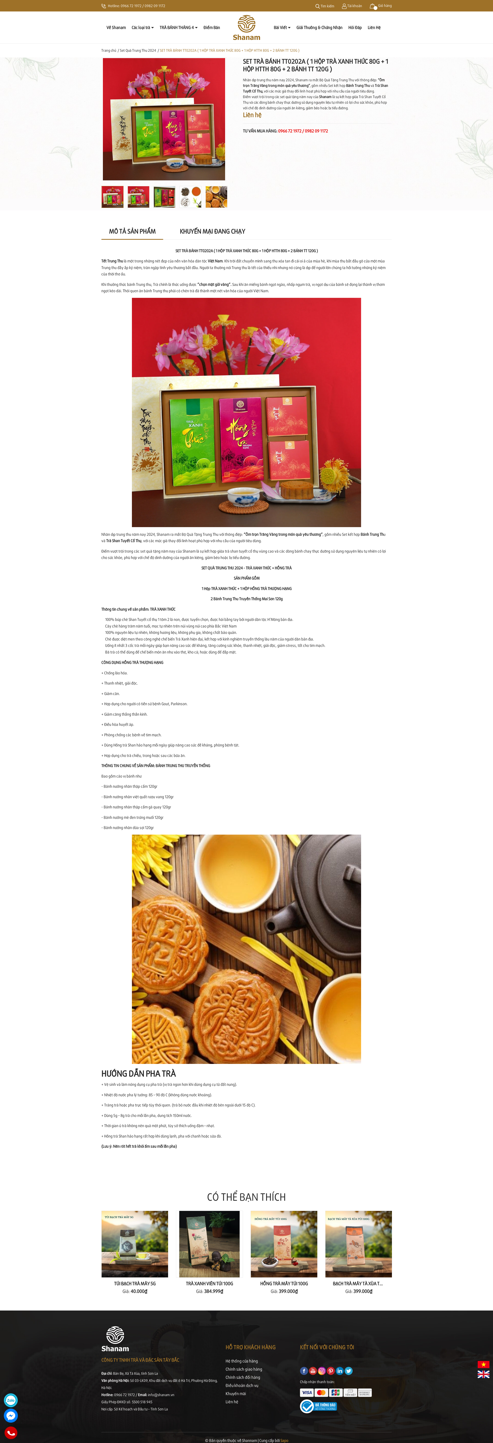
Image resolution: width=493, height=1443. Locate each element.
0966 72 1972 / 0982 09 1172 (143, 6)
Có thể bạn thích (246, 1196)
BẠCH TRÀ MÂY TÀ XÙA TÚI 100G (363, 1283)
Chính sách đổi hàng (243, 1377)
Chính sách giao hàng (244, 1369)
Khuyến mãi (236, 1393)
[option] (163, 119)
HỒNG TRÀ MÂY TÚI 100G (284, 1283)
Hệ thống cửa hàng (242, 1361)
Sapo (284, 1440)
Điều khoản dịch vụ (242, 1385)
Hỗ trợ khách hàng (251, 1347)
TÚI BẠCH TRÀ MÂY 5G (135, 1283)
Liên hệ (232, 1401)
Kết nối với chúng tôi (327, 1347)
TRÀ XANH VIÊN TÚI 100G (209, 1283)
